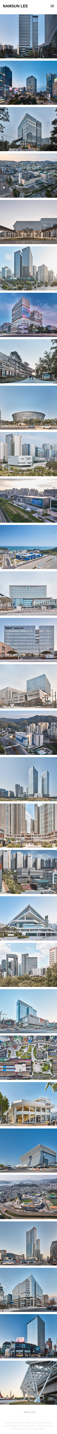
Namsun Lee (15, 6)
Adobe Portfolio (24, 1423)
